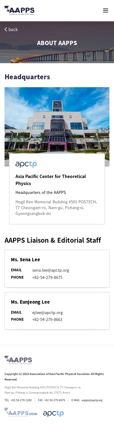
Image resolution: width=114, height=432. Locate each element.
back (11, 29)
